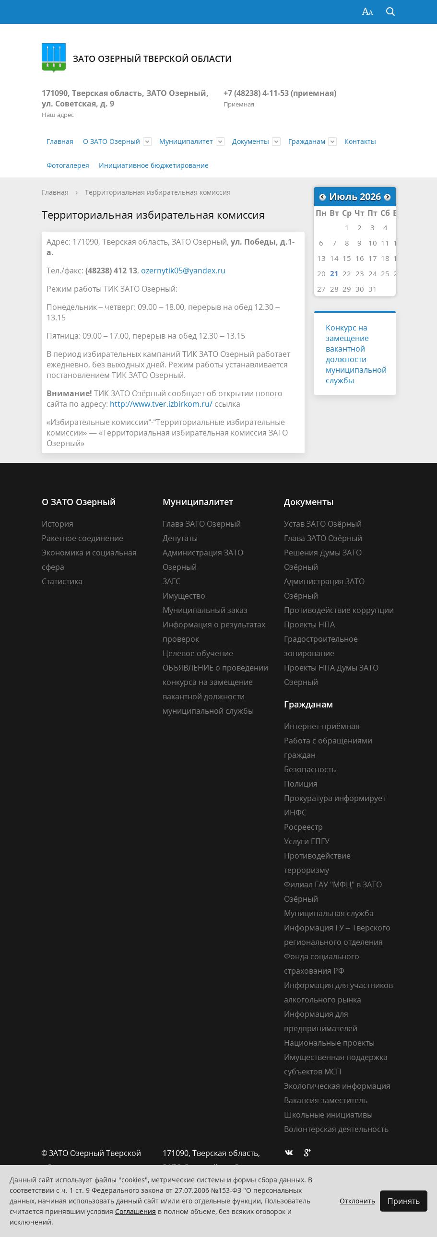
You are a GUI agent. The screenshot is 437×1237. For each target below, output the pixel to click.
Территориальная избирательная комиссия (158, 192)
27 (321, 289)
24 (372, 273)
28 (334, 289)
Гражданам (306, 141)
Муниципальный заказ (205, 610)
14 (334, 258)
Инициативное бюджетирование (154, 165)
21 (334, 273)
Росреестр (303, 827)
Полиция (301, 783)
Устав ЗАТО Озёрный (323, 523)
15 (347, 258)
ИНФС (295, 812)
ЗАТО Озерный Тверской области (137, 58)
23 (359, 273)
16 (359, 258)
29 (347, 289)
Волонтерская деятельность (336, 1129)
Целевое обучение (198, 653)
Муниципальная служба (329, 913)
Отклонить (357, 1200)
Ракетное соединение (82, 538)
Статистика (62, 581)
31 (372, 289)
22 (347, 273)
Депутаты (180, 538)
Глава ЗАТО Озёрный (323, 538)
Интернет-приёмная (322, 726)
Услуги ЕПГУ (307, 841)
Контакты (360, 141)
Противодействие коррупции (339, 610)
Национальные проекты (329, 1042)
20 (321, 273)
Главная (60, 141)
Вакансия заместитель (325, 1100)
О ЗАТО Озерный (111, 141)
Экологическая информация (337, 1086)
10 (372, 242)
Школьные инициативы (328, 1114)
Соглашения (135, 1211)
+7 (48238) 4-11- (252, 93)
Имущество (184, 595)
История (57, 523)
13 (321, 258)
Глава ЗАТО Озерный (202, 523)
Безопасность (310, 769)
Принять (404, 1201)
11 (385, 242)
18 (385, 258)
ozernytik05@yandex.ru (183, 270)
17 (372, 258)
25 (385, 273)
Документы (250, 141)
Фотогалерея (68, 165)
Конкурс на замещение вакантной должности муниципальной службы (356, 354)
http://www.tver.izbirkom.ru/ (161, 404)
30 (359, 289)
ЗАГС (171, 581)
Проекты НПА (309, 624)
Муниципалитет (186, 141)
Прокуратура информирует (335, 798)
